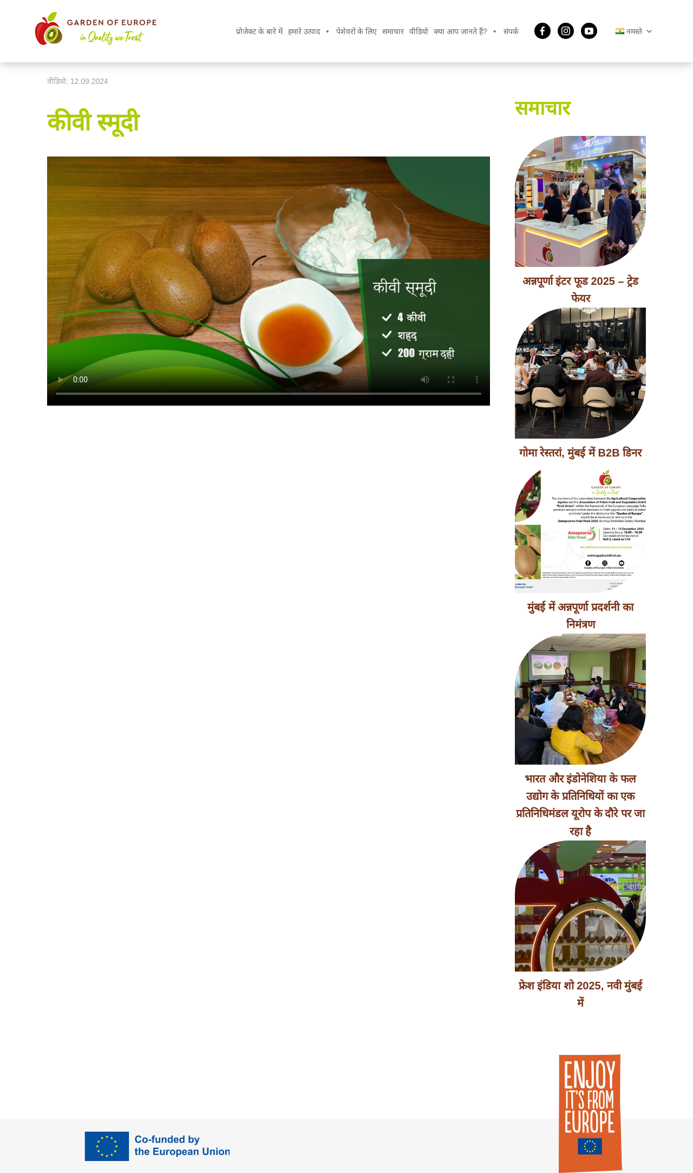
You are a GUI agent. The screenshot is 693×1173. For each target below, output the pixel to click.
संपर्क (511, 31)
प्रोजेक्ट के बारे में (259, 31)
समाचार (393, 31)
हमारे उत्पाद (309, 31)
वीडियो (418, 31)
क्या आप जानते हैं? (466, 31)
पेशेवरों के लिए (356, 31)
